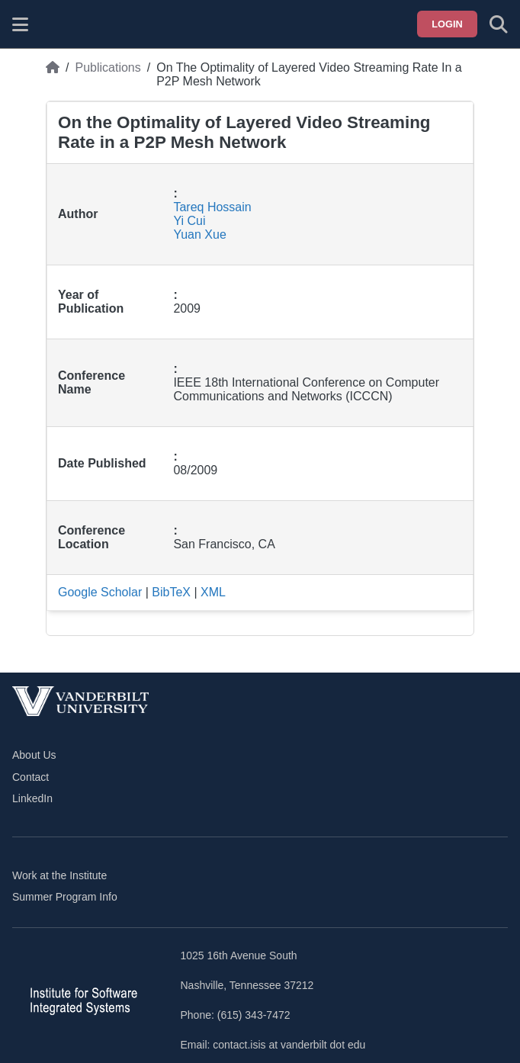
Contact (30, 777)
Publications (107, 67)
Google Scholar (100, 592)
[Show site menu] (20, 24)
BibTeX (171, 592)
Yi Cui (189, 220)
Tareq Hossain (212, 207)
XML (213, 592)
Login (447, 24)
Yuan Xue (199, 234)
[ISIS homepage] (58, 24)
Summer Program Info (64, 897)
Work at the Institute (59, 875)
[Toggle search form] (499, 24)
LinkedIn (32, 798)
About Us (34, 755)
